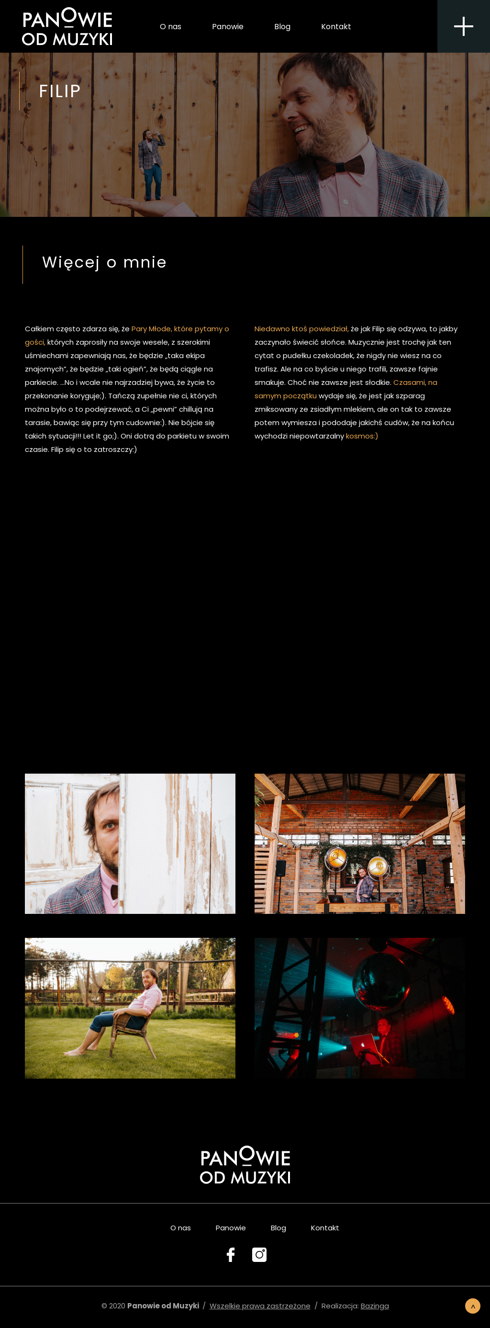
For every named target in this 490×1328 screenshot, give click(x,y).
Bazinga (375, 1306)
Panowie (228, 28)
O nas (170, 28)
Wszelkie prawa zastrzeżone (260, 1306)
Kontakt (336, 28)
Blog (282, 28)
